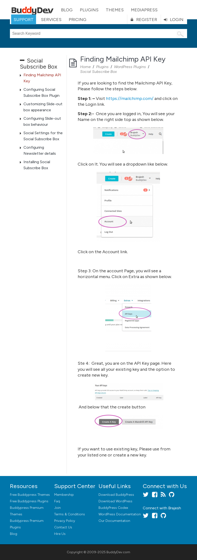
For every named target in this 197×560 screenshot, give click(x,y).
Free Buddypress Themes (30, 495)
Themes (115, 10)
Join (57, 508)
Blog (67, 10)
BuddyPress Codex (113, 508)
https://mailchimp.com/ (129, 98)
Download (116, 495)
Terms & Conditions (69, 514)
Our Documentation (114, 521)
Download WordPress (115, 501)
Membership (64, 495)
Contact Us (63, 527)
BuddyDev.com (118, 552)
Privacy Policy (64, 521)
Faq (57, 501)
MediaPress (144, 10)
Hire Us (60, 534)
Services (51, 19)
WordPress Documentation (119, 514)
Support (24, 19)
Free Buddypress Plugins (29, 501)
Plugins (89, 10)
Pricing (77, 19)
